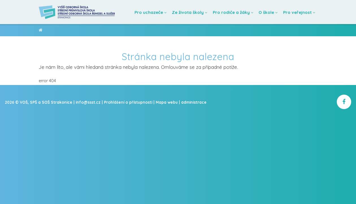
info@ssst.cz (88, 102)
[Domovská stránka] (77, 12)
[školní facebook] (344, 102)
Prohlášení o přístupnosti (128, 102)
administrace (194, 102)
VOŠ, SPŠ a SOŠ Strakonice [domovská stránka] (40, 31)
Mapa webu (167, 102)
